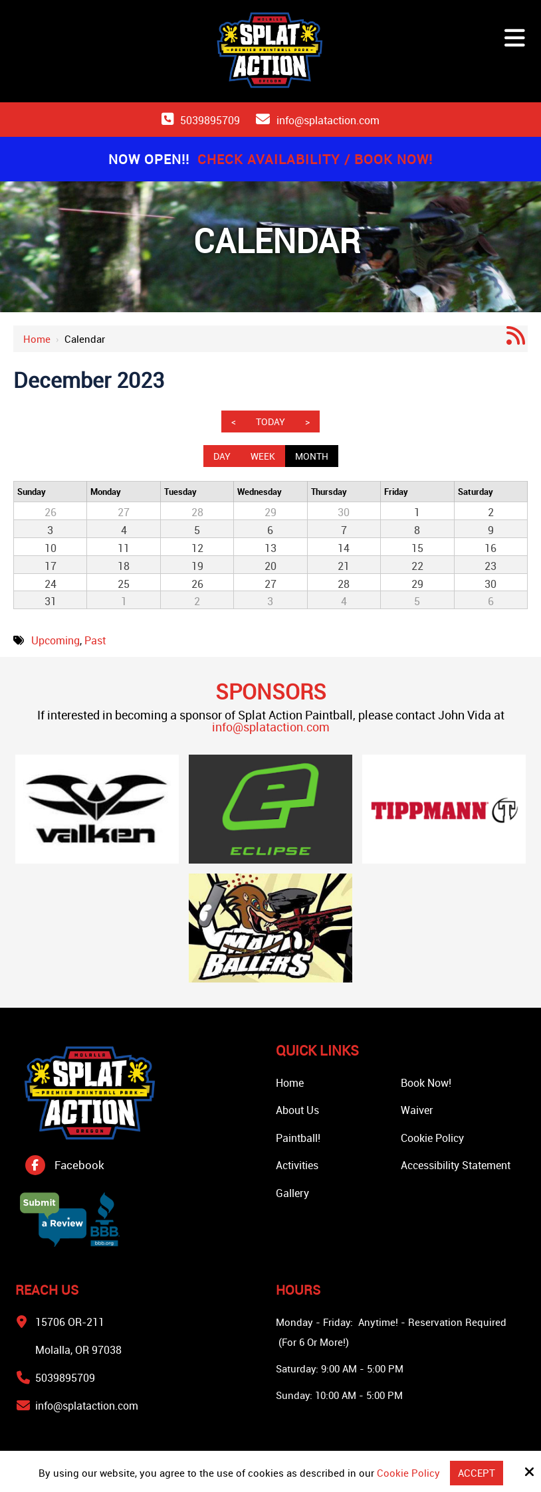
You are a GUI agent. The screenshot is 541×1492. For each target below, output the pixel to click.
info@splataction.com (327, 120)
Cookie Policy (408, 1473)
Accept (476, 1472)
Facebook (79, 1164)
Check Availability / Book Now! (315, 159)
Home (37, 338)
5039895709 (210, 120)
